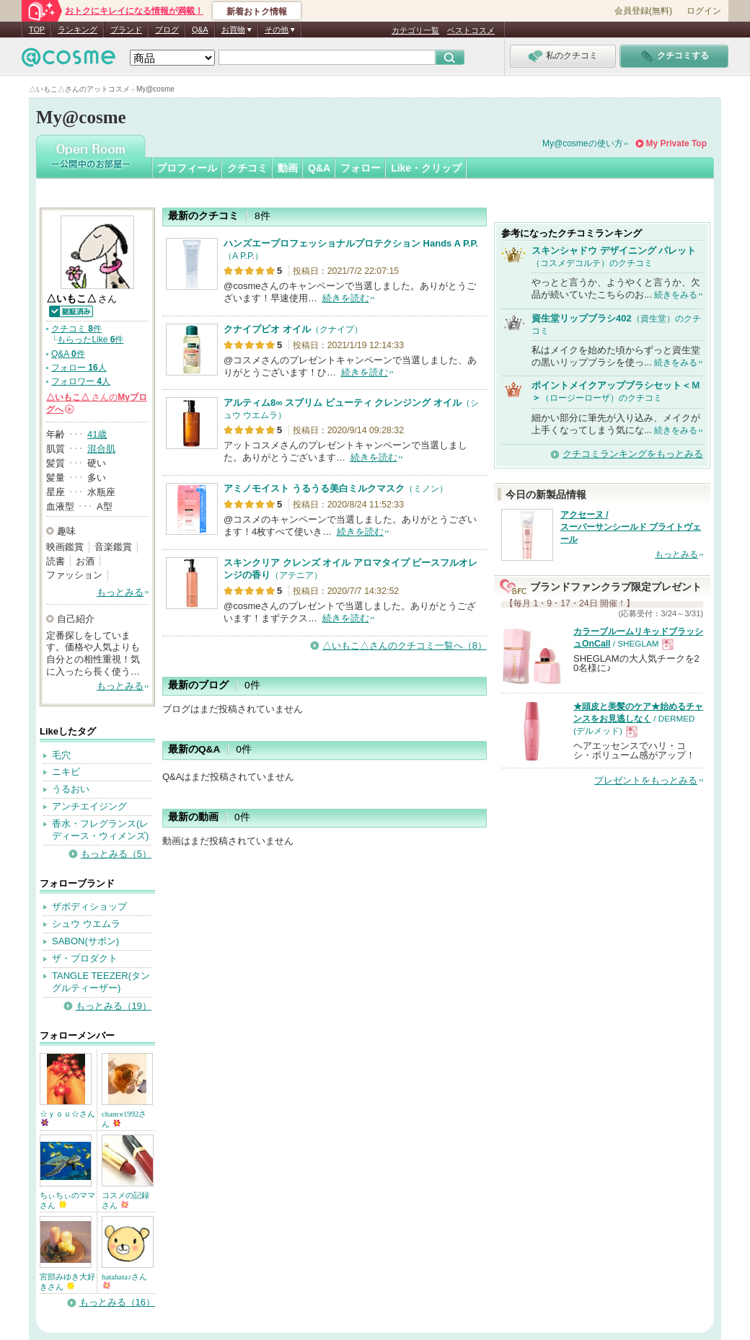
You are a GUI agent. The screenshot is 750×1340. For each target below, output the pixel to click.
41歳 (97, 434)
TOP (37, 29)
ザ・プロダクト (85, 958)
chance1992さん (124, 1118)
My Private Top (676, 143)
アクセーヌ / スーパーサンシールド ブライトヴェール (630, 527)
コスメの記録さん (125, 1200)
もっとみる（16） (117, 1302)
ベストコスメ (471, 30)
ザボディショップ (89, 906)
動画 (288, 168)
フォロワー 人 (80, 381)
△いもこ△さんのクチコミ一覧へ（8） (404, 645)
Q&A (200, 29)
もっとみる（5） (116, 853)
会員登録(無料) (643, 11)
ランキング (77, 29)
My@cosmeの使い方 (582, 143)
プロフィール (186, 168)
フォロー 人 (79, 368)
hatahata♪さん (124, 1280)
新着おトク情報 (256, 11)
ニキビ (66, 771)
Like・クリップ (426, 168)
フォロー (360, 168)
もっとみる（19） (113, 1005)
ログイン (704, 11)
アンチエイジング (89, 806)
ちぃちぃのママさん (67, 1200)
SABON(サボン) (85, 941)
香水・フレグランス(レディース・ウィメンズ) (100, 829)
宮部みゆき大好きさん (67, 1281)
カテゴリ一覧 (415, 30)
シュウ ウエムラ (86, 923)
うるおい (70, 789)
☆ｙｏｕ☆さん (67, 1117)
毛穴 (61, 755)
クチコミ (247, 168)
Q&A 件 (68, 354)
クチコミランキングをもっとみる (632, 453)
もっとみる (120, 592)
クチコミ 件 (76, 329)
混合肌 (101, 448)
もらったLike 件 (90, 339)
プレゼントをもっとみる (645, 780)
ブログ (167, 29)
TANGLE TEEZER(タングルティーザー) (101, 981)
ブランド (126, 29)
